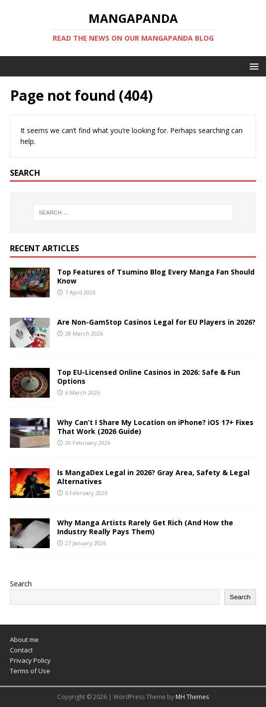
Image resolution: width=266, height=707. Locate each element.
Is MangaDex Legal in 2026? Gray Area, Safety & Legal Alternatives (153, 477)
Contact (21, 649)
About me (24, 639)
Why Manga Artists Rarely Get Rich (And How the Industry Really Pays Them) (145, 527)
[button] (252, 66)
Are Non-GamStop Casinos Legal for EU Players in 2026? (156, 322)
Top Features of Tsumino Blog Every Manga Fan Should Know (156, 276)
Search (21, 583)
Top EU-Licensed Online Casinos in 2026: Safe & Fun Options (148, 376)
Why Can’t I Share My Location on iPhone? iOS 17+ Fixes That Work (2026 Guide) (155, 427)
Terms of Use (30, 670)
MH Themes (192, 697)
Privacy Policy (30, 660)
